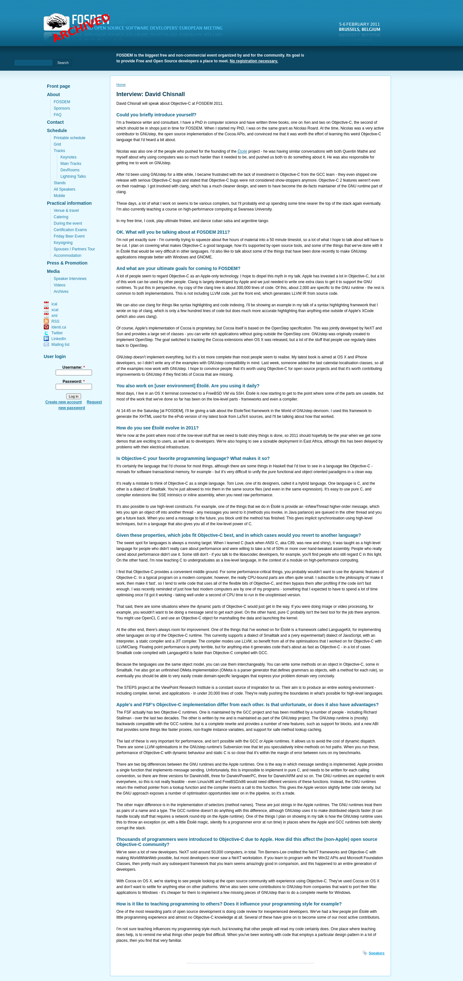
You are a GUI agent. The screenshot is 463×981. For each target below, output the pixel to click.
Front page (58, 86)
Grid (57, 144)
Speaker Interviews (70, 278)
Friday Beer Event (69, 236)
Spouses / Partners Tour (74, 249)
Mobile (59, 196)
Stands (60, 183)
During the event (68, 223)
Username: (73, 367)
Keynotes (68, 157)
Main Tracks (70, 163)
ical (54, 304)
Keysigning (63, 242)
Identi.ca (58, 327)
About (53, 94)
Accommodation (67, 255)
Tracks (59, 150)
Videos (59, 285)
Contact (55, 122)
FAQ (57, 115)
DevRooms (69, 170)
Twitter (57, 333)
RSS (55, 321)
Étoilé (242, 151)
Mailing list (60, 344)
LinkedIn (58, 339)
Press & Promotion (67, 263)
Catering (61, 217)
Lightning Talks (73, 176)
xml (54, 315)
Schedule (57, 130)
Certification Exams (70, 230)
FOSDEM (62, 102)
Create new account (63, 402)
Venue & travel (66, 210)
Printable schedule (70, 138)
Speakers (377, 953)
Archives (61, 291)
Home (121, 84)
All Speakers (64, 189)
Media (53, 271)
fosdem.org (137, 29)
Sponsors (62, 108)
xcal (54, 310)
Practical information (69, 203)
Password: (74, 381)
